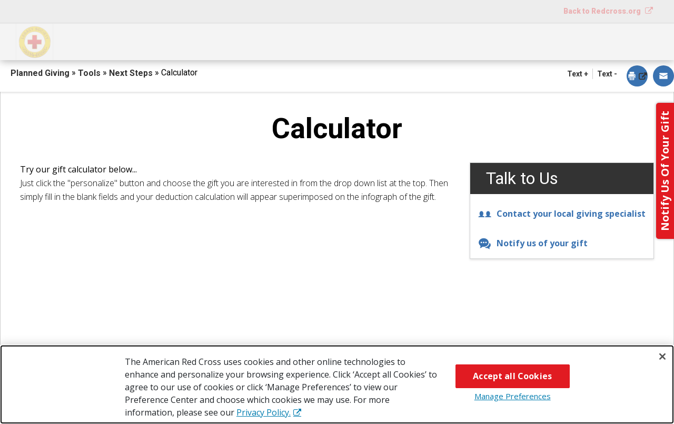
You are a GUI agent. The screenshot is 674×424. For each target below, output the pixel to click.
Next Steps (341, 40)
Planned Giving (41, 73)
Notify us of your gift (533, 243)
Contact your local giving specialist (562, 213)
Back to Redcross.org (602, 11)
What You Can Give (234, 40)
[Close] (662, 356)
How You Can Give (113, 40)
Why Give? (429, 40)
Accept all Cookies (512, 376)
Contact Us (613, 40)
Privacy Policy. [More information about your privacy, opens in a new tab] (263, 412)
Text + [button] (577, 74)
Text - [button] (607, 74)
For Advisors (520, 40)
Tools (90, 73)
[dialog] (637, 77)
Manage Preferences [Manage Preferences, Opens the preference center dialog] (512, 396)
